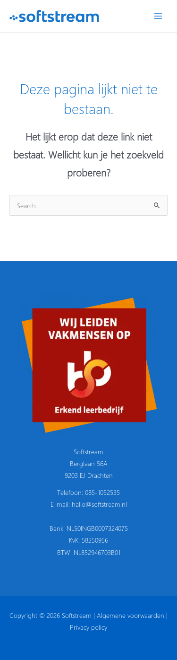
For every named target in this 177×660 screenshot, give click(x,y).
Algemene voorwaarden (130, 615)
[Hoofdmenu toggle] (158, 16)
